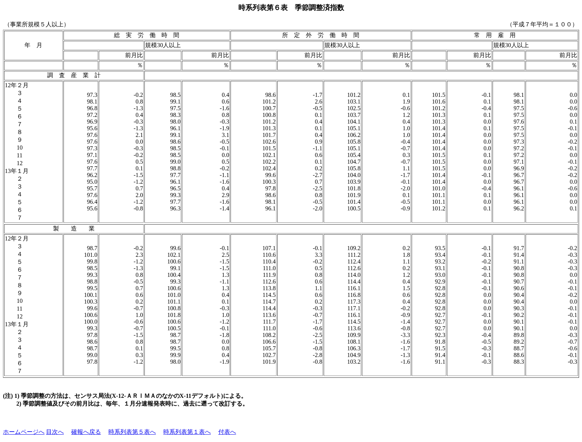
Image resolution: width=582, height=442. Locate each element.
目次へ (55, 432)
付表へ (227, 432)
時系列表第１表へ (187, 432)
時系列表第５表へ (132, 432)
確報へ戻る (86, 432)
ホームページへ (24, 432)
